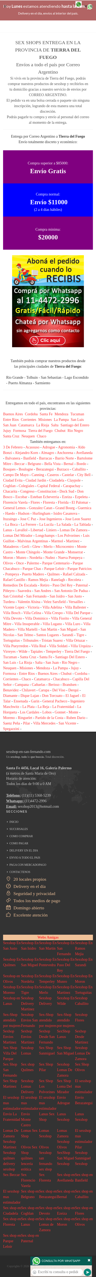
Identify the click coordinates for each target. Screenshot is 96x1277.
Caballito (79, 469)
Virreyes (9, 651)
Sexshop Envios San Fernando (29, 1020)
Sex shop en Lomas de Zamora (48, 1224)
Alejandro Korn (26, 453)
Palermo (33, 563)
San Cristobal (13, 596)
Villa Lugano (52, 624)
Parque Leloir (54, 569)
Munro (21, 558)
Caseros (53, 475)
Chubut (60, 431)
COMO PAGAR (18, 843)
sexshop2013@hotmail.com (38, 806)
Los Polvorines (69, 535)
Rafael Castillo (14, 580)
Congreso (27, 491)
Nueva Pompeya (70, 558)
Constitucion (47, 491)
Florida (63, 502)
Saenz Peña (11, 723)
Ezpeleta (81, 497)
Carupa (44, 690)
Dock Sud (66, 491)
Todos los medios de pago (33, 900)
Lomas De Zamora (73, 530)
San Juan (9, 425)
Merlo (48, 547)
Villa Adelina (52, 607)
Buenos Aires (13, 414)
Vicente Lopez (13, 607)
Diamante (10, 696)
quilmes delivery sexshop (9, 1163)
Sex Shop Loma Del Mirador (64, 1086)
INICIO (13, 821)
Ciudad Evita (12, 480)
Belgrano (34, 464)
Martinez (72, 541)
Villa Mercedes (44, 723)
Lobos (46, 712)
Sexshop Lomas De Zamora (82, 1053)
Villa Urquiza (80, 646)
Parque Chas (32, 569)
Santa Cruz (11, 436)
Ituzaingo (10, 519)
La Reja (43, 707)
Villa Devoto (12, 618)
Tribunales (30, 640)
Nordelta (35, 558)
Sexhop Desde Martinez (81, 1036)
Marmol (57, 541)
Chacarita (10, 491)
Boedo (81, 464)
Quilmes (53, 574)
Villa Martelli (28, 629)
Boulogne (26, 469)
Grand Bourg (65, 508)
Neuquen (28, 436)
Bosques (9, 469)
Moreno (9, 718)
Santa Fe (46, 414)
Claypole (74, 480)
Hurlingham (41, 513)
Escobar (21, 497)
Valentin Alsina (29, 602)
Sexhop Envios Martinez (9, 1036)
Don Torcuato (52, 696)
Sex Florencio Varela (28, 1180)
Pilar (26, 723)
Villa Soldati (58, 646)
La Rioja (42, 425)
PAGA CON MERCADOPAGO (27, 864)
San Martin (49, 629)
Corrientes (28, 420)
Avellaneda (84, 453)
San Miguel (69, 629)
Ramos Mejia (38, 580)
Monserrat (75, 552)
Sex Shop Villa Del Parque (10, 1053)
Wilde (23, 651)
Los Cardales (29, 712)
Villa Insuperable (27, 624)
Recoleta (74, 580)
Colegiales (26, 486)
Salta (54, 425)
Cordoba (31, 414)
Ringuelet (25, 718)
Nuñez (50, 558)
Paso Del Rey (63, 585)
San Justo (75, 596)
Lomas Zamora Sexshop (63, 1136)
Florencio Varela (15, 502)
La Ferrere (28, 524)
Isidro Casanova (65, 513)
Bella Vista (52, 464)
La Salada (64, 524)
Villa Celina (32, 613)
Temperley (54, 651)
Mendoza (61, 414)
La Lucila (46, 524)
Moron (8, 558)
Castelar (68, 475)
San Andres (42, 591)
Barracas (45, 458)
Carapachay (71, 486)
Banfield (29, 458)
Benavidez (11, 690)
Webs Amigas (48, 937)
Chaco (41, 436)
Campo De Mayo (16, 475)
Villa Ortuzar (75, 640)
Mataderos (11, 547)
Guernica (84, 508)
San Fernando (36, 596)
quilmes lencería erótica (27, 1163)
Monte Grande (54, 552)
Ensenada (21, 701)
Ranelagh (58, 580)
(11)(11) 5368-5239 (36, 795)
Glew (36, 547)
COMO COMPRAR (21, 836)
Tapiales (37, 651)
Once (20, 563)
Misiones (45, 420)
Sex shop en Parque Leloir (12, 1241)
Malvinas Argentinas (32, 541)
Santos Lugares (47, 635)
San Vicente (67, 723)
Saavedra (24, 591)
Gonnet (60, 712)
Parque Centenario (56, 563)
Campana (22, 685)
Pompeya (12, 574)
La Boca (11, 524)
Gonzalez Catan (40, 508)
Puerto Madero (33, 574)
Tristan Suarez (52, 640)
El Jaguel (72, 696)
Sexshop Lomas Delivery (27, 1086)
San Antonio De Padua (71, 591)
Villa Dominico (36, 618)
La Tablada (82, 524)
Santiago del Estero (75, 425)
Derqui (73, 690)
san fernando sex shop (45, 1163)
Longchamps (45, 535)
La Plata (28, 707)
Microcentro (65, 547)
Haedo (10, 513)
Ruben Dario (75, 718)
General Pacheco (54, 701)
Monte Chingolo (28, 552)
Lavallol (21, 530)
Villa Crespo (53, 613)
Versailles (76, 602)
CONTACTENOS (19, 872)
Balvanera (12, 458)
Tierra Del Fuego (77, 651)
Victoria (33, 607)
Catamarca (26, 425)
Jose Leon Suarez (78, 519)
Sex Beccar (11, 1175)
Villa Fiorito (60, 618)
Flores (35, 502)
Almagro (47, 453)
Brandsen (70, 685)
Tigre (80, 635)
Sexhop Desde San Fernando (47, 1036)
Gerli (25, 547)
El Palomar (80, 502)
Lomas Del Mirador (17, 535)
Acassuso (32, 447)
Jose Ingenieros (50, 519)
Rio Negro (75, 431)
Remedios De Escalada (20, 585)
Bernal (68, 464)
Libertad (37, 530)
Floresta (49, 502)
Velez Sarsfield (54, 602)
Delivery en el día (26, 886)
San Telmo (25, 635)
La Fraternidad (63, 707)
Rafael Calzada (74, 574)
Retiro (44, 585)
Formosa (19, 431)
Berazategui (45, 469)
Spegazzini (11, 729)
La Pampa (61, 420)
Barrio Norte (64, 458)
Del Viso (58, 690)
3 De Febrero (13, 447)
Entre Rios (11, 420)
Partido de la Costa (49, 718)
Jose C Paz (28, 519)
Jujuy (7, 431)
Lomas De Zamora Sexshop (10, 1136)
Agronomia (66, 447)
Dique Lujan (30, 696)
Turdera (9, 602)
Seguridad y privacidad (30, 893)
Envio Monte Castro (26, 1119)
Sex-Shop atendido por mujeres (12, 1020)
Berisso (53, 685)
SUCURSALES (18, 829)
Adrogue (48, 447)
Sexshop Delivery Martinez (27, 1003)
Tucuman (77, 414)
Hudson (23, 513)
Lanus (7, 530)
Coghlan (9, 486)
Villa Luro (72, 624)
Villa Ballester (75, 607)
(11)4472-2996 (36, 801)
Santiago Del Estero (70, 657)
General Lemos (14, 508)
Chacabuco (61, 679)
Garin (35, 701)
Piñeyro (9, 591)
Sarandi (67, 635)
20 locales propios (26, 879)
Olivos (8, 563)
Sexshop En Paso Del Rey (66, 965)
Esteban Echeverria (44, 497)
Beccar (19, 464)
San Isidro (57, 596)
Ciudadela (56, 480)
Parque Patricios (79, 569)
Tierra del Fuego (40, 431)
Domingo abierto (25, 907)
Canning (38, 475)
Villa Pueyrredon (15, 646)
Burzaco (63, 469)
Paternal (82, 585)
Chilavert (28, 690)
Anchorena (65, 453)
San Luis (77, 420)
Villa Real (38, 646)
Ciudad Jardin (35, 480)
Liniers (51, 530)
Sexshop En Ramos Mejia (84, 948)
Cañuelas (38, 685)
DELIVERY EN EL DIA (23, 850)
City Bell (84, 475)
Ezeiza (67, 497)
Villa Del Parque (78, 613)
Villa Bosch (11, 613)
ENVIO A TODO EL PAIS (24, 857)
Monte (73, 712)
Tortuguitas (11, 640)
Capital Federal (48, 486)
